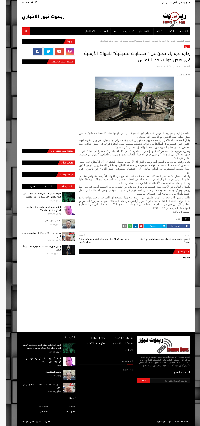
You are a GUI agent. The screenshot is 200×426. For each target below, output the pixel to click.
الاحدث (42, 186)
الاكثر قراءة (60, 186)
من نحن (159, 2)
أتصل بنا (167, 2)
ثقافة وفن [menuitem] (122, 31)
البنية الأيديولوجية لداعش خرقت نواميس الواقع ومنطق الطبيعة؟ (37, 208)
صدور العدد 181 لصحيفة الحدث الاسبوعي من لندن (35, 234)
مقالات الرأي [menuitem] (138, 31)
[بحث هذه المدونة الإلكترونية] (164, 380)
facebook (37, 406)
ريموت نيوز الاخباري (37, 16)
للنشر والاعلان (178, 2)
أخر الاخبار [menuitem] (84, 31)
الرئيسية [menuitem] (177, 31)
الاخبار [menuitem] (165, 31)
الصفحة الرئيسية (177, 41)
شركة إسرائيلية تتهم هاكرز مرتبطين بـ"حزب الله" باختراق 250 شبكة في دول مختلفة (36, 195)
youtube (38, 412)
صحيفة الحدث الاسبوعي (116, 343)
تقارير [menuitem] (152, 31)
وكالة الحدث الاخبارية (118, 338)
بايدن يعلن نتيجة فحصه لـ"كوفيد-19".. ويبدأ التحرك (36, 248)
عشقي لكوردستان (47, 220)
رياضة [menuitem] (109, 31)
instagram (64, 412)
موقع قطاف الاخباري (90, 343)
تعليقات (25, 186)
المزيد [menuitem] (99, 31)
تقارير (167, 41)
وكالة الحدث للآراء (91, 338)
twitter (66, 406)
